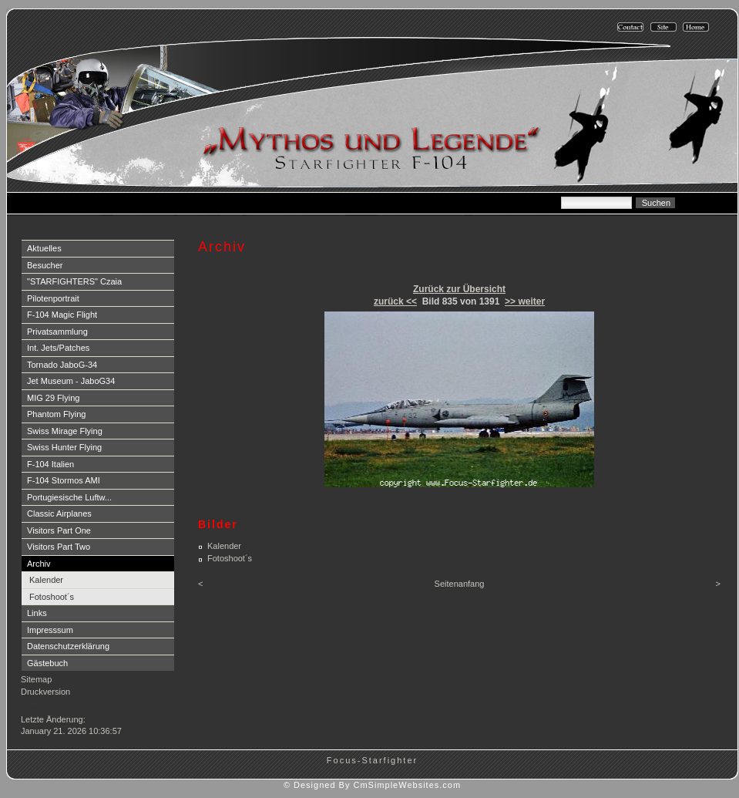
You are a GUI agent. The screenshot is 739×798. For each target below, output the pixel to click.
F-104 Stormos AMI (63, 480)
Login (33, 707)
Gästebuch (47, 663)
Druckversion (45, 691)
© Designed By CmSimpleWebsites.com (372, 785)
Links (37, 613)
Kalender (46, 579)
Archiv (39, 563)
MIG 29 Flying (53, 397)
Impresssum (50, 630)
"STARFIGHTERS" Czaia (74, 281)
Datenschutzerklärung (68, 646)
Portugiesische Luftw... (69, 497)
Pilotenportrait (53, 298)
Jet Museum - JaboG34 (71, 381)
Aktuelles (44, 248)
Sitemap (36, 679)
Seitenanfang (460, 583)
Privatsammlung (57, 331)
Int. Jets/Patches (58, 347)
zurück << (395, 301)
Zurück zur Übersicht (459, 289)
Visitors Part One (59, 530)
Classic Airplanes (59, 513)
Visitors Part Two (58, 546)
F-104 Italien (50, 464)
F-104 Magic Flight (62, 314)
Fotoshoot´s (51, 596)
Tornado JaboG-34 (62, 364)
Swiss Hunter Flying (64, 447)
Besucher (44, 265)
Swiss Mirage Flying (64, 431)
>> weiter (525, 301)
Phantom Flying (56, 414)
